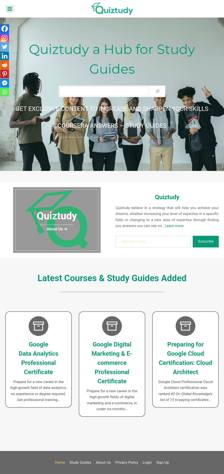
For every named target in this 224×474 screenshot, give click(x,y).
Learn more (174, 226)
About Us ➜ (57, 229)
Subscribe (206, 241)
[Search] (157, 91)
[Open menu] (9, 9)
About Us (103, 462)
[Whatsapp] (4, 96)
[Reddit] (4, 67)
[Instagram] (4, 38)
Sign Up (162, 462)
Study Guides (80, 462)
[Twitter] (4, 48)
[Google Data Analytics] (38, 359)
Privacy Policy (126, 462)
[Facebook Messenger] (4, 86)
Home (60, 462)
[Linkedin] (4, 57)
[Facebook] (4, 29)
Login (147, 462)
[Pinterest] (4, 77)
